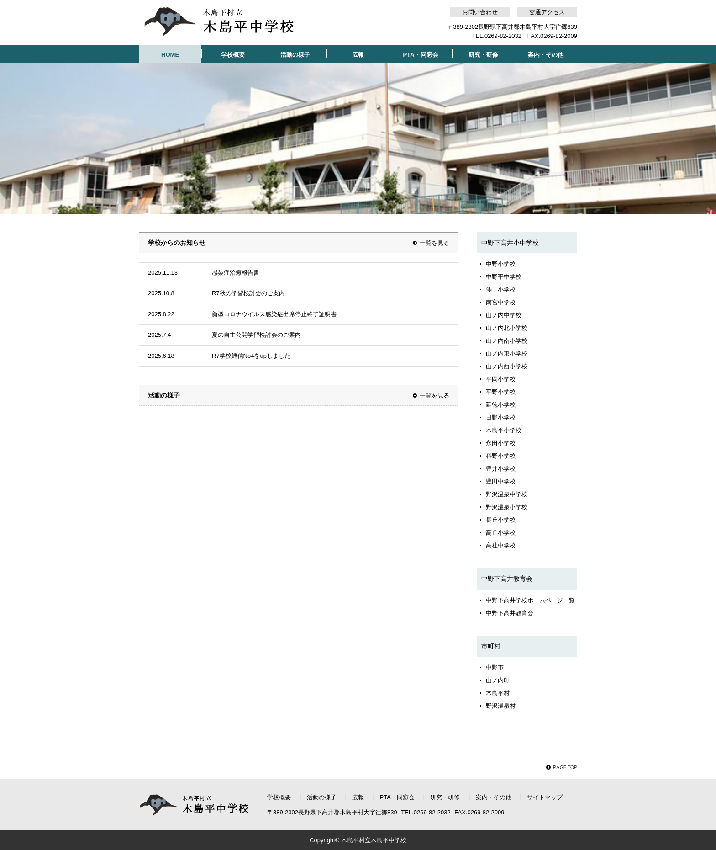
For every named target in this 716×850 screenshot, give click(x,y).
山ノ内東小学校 (506, 353)
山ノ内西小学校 (506, 366)
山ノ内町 (498, 680)
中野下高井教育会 (509, 613)
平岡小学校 (501, 379)
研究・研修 (483, 54)
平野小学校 (501, 391)
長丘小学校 (501, 519)
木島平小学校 (503, 430)
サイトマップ (545, 797)
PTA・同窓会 (420, 54)
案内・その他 (545, 54)
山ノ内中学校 (503, 315)
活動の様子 (295, 54)
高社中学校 (501, 545)
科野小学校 (501, 455)
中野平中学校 (503, 276)
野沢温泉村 (501, 705)
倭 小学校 (501, 289)
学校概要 (233, 54)
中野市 (495, 667)
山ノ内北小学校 (506, 327)
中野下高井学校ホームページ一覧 (530, 600)
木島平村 (498, 693)
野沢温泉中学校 (506, 494)
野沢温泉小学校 (506, 507)
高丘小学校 (501, 532)
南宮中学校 (501, 302)
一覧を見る (434, 242)
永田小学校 (501, 443)
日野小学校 (501, 417)
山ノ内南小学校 (506, 340)
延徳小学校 (501, 404)
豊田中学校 (501, 481)
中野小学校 (501, 263)
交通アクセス (547, 12)
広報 (358, 54)
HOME (170, 54)
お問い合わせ (480, 12)
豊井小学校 (501, 468)
